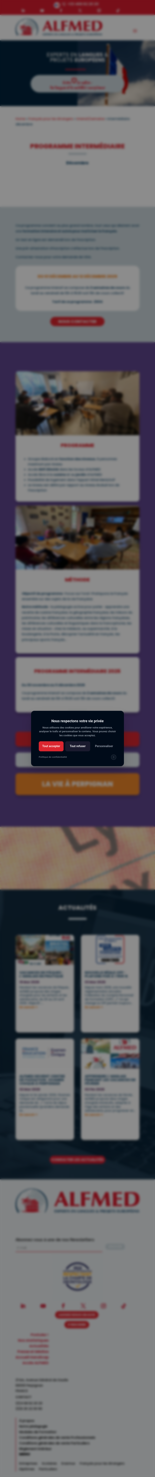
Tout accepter (51, 746)
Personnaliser (104, 746)
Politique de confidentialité (53, 757)
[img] (113, 757)
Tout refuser (78, 746)
